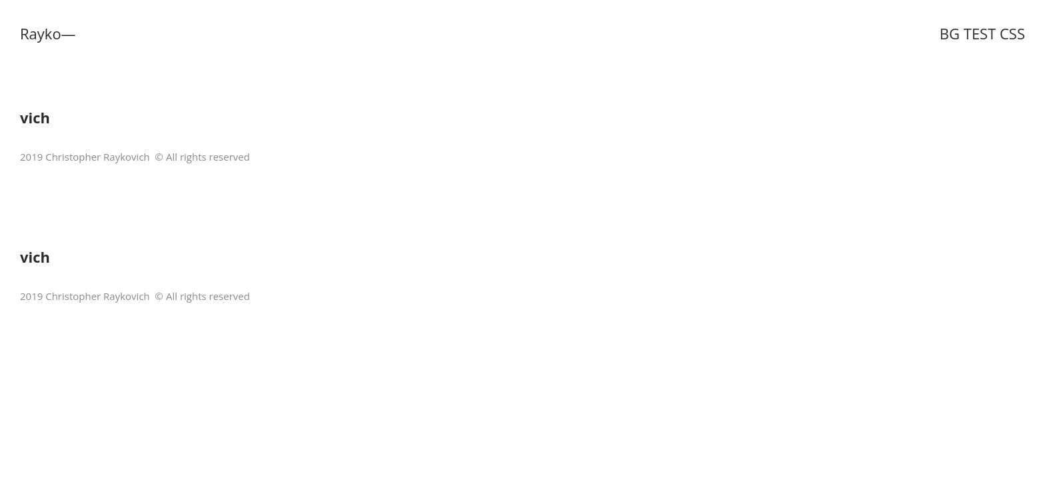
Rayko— (48, 33)
